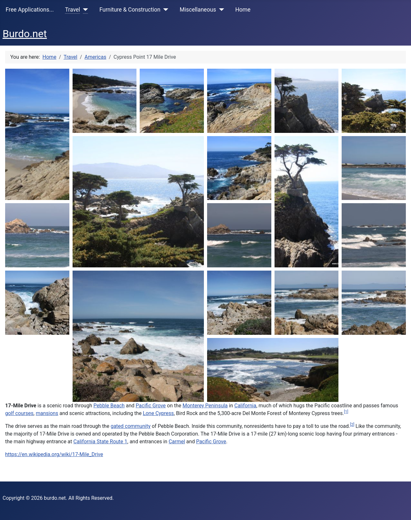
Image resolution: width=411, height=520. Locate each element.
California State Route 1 (100, 441)
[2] (352, 424)
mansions (47, 413)
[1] (346, 412)
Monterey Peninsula (205, 406)
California (245, 406)
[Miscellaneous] (220, 9)
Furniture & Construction (129, 9)
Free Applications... (30, 9)
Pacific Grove (151, 406)
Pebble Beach (109, 406)
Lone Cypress (158, 413)
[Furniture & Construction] (165, 9)
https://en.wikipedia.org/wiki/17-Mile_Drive (54, 454)
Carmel (177, 441)
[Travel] (84, 9)
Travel (72, 9)
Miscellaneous (198, 9)
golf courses (19, 413)
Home (242, 9)
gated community (130, 426)
